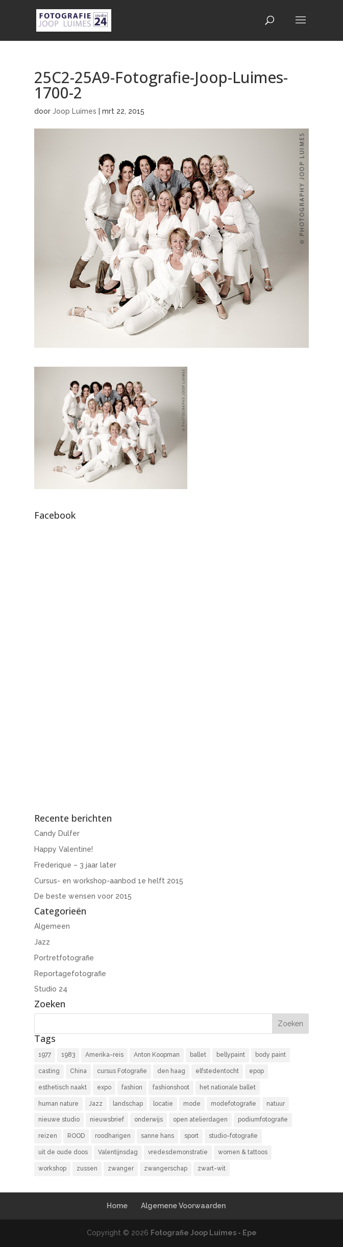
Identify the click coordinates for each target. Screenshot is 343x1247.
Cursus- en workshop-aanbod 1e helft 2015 (108, 881)
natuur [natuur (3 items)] (275, 1103)
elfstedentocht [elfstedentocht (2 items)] (217, 1071)
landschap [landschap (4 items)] (128, 1103)
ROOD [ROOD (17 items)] (76, 1135)
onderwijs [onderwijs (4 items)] (148, 1119)
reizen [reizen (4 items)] (47, 1135)
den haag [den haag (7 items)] (171, 1071)
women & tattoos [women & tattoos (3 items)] (242, 1152)
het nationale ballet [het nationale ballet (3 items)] (228, 1087)
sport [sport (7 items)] (191, 1135)
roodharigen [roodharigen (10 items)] (113, 1135)
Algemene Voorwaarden (183, 1206)
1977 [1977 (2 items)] (44, 1054)
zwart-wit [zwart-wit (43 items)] (212, 1168)
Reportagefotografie (70, 974)
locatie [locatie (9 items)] (163, 1103)
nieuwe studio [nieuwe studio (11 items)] (59, 1119)
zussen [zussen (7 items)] (87, 1168)
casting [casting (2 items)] (49, 1071)
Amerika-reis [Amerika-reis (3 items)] (104, 1054)
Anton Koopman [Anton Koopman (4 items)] (157, 1054)
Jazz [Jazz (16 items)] (96, 1103)
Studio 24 (50, 989)
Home (117, 1206)
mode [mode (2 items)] (192, 1103)
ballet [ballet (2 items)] (198, 1054)
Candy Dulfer (57, 833)
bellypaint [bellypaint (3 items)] (230, 1054)
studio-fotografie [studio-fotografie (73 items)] (233, 1135)
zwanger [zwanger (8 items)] (121, 1168)
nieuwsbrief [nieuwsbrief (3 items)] (107, 1119)
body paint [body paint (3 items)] (270, 1054)
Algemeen (52, 926)
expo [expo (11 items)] (104, 1087)
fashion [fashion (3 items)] (131, 1087)
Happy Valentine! (63, 849)
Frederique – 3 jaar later (75, 865)
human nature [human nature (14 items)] (58, 1103)
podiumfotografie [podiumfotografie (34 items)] (263, 1119)
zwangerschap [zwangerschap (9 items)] (165, 1168)
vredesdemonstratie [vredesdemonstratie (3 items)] (178, 1152)
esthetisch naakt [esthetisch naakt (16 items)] (62, 1087)
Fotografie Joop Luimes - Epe (204, 1233)
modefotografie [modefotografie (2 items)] (233, 1103)
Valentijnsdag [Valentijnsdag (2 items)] (118, 1152)
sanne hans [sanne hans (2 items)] (157, 1135)
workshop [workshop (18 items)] (52, 1168)
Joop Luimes (74, 111)
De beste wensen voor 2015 (83, 896)
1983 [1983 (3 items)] (68, 1054)
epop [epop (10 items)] (256, 1071)
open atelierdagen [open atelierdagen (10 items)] (200, 1119)
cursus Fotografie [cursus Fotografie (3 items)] (122, 1071)
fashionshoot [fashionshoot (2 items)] (171, 1087)
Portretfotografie (64, 958)
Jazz (42, 942)
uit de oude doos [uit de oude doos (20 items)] (63, 1152)
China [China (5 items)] (78, 1071)
